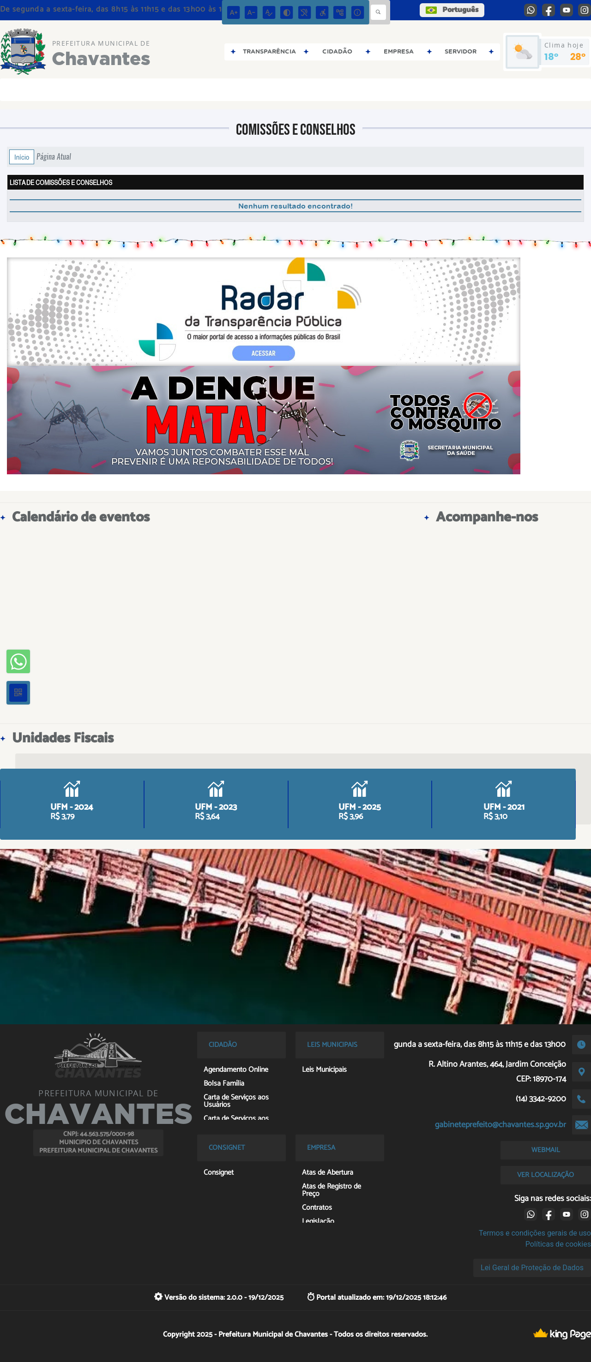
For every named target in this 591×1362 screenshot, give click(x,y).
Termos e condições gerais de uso (535, 1233)
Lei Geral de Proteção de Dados (532, 1267)
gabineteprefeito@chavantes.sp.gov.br (500, 1125)
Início (21, 156)
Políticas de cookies (558, 1244)
